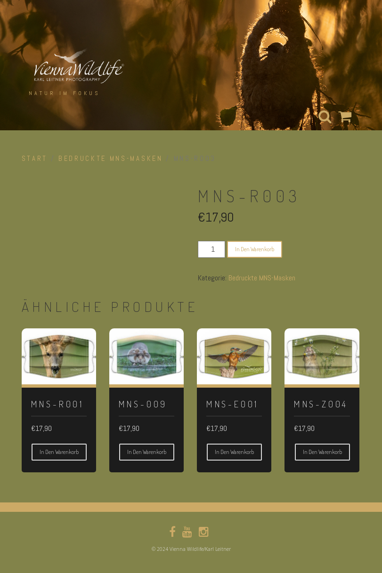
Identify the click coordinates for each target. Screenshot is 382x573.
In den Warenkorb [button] (59, 451)
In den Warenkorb (254, 249)
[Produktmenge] (211, 249)
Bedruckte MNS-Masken (110, 158)
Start (35, 158)
